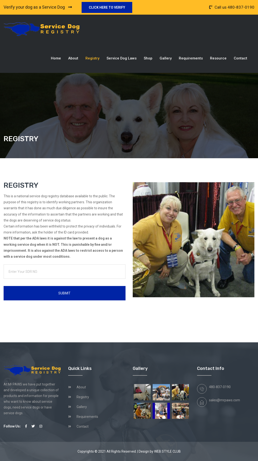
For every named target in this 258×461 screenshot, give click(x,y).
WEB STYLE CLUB (167, 451)
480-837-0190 (241, 7)
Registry (92, 58)
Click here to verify (107, 7)
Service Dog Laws (122, 58)
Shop (148, 58)
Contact (240, 58)
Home (56, 58)
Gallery (166, 58)
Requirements (191, 58)
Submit (64, 293)
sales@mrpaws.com (224, 400)
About (73, 58)
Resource (218, 58)
